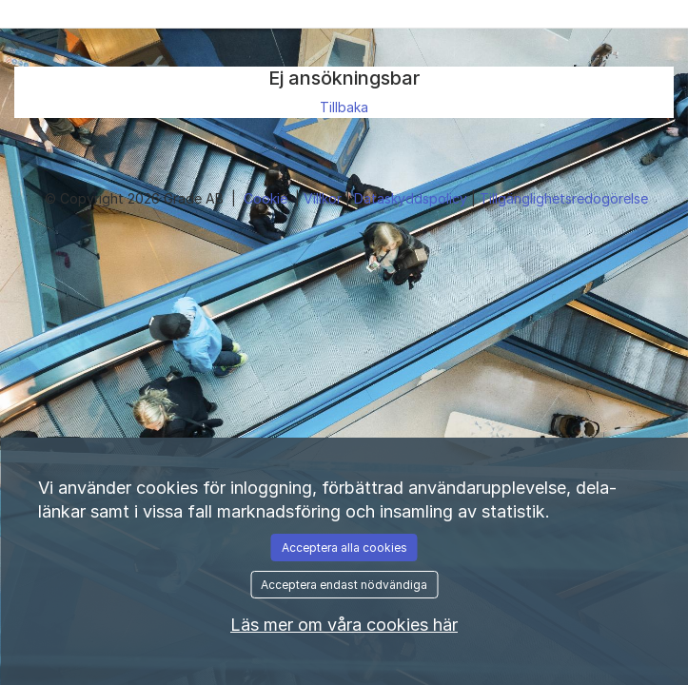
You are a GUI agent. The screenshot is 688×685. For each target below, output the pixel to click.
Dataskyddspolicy (412, 198)
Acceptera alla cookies (344, 547)
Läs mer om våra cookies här (344, 625)
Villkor (324, 198)
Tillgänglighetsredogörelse (564, 198)
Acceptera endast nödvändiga (344, 584)
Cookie (267, 198)
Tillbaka (344, 107)
